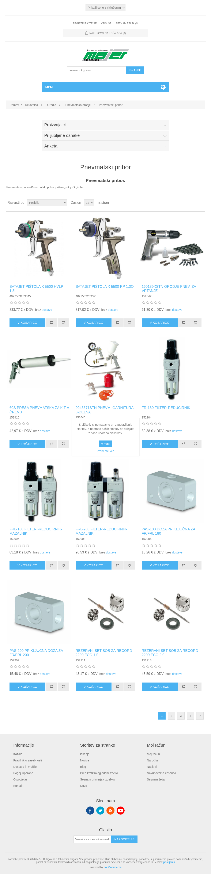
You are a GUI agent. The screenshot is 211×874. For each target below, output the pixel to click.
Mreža (193, 202)
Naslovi (152, 766)
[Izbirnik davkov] (106, 7)
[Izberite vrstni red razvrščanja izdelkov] (47, 202)
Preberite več (105, 451)
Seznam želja (156, 779)
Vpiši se (106, 23)
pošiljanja (169, 862)
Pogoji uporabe (23, 773)
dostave (47, 309)
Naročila (152, 760)
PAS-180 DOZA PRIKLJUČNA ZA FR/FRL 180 (168, 531)
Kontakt (18, 785)
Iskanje (84, 754)
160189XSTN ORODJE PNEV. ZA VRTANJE (169, 289)
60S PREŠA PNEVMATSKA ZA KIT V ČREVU (39, 410)
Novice (84, 760)
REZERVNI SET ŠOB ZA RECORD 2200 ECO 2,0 (170, 653)
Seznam (201, 202)
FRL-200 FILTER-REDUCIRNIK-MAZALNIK (101, 531)
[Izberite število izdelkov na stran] (89, 202)
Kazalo (17, 754)
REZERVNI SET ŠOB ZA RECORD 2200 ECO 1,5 (104, 653)
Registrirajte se (85, 23)
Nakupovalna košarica (161, 773)
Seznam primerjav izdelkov (97, 779)
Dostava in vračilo (25, 766)
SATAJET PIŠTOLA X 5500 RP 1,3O (105, 287)
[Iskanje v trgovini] (96, 70)
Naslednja (200, 716)
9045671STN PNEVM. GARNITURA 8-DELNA (104, 410)
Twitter (100, 811)
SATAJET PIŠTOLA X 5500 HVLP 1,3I (36, 289)
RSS (110, 811)
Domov (14, 105)
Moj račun (153, 754)
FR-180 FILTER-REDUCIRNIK (166, 408)
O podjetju (20, 779)
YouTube (121, 811)
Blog (83, 766)
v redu (105, 444)
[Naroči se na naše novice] (93, 839)
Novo (83, 785)
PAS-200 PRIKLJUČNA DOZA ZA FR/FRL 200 (36, 653)
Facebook (90, 811)
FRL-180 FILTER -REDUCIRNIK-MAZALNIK (36, 531)
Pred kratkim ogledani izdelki (99, 773)
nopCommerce (112, 867)
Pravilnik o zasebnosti (27, 760)
